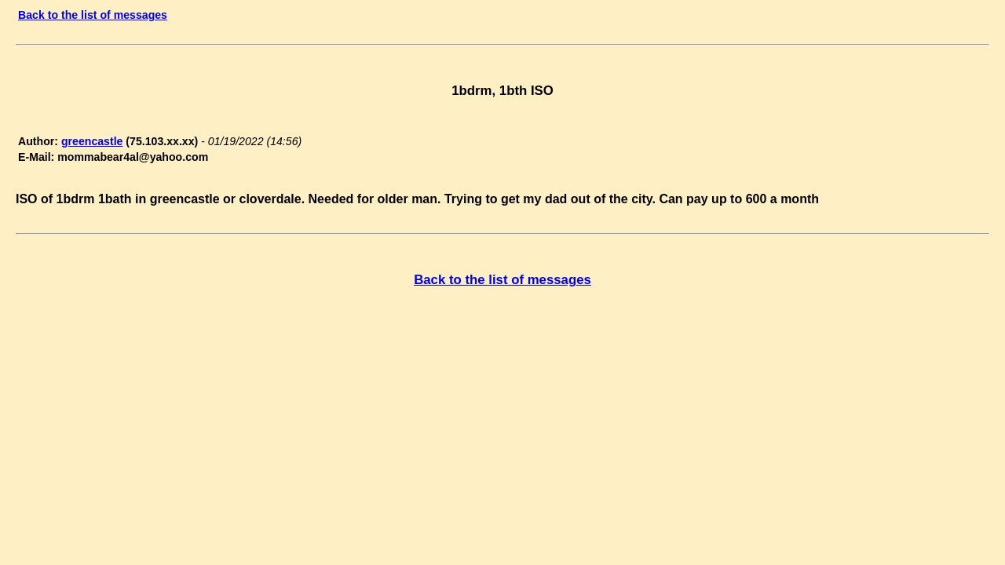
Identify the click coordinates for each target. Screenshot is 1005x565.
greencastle (92, 141)
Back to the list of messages (92, 15)
